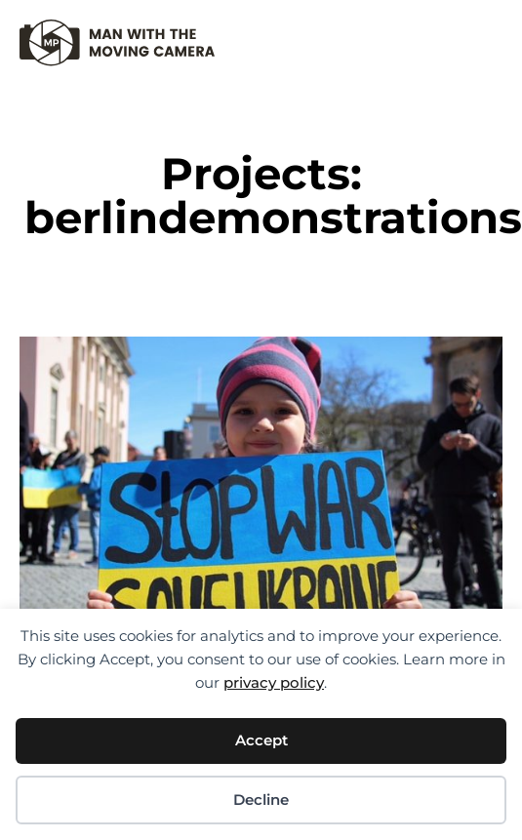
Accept (261, 740)
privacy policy (273, 682)
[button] (487, 35)
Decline (261, 799)
